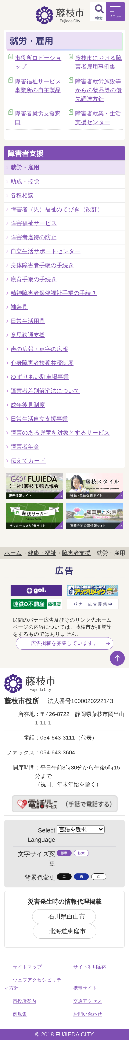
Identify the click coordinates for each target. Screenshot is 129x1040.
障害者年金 (25, 446)
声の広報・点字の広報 (39, 349)
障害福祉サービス (34, 223)
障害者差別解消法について (45, 390)
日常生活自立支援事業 (39, 418)
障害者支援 (25, 153)
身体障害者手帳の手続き (42, 265)
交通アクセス (87, 1001)
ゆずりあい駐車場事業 (40, 376)
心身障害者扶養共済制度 (42, 362)
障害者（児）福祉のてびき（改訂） (57, 209)
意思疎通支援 (28, 335)
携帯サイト (85, 988)
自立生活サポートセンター (45, 251)
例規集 (20, 1014)
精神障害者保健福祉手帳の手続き (54, 293)
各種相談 (22, 195)
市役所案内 (24, 1001)
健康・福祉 (42, 553)
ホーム (13, 553)
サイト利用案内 (90, 967)
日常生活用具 (28, 321)
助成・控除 (25, 181)
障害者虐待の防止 (34, 237)
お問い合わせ (87, 1014)
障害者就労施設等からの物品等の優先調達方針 (98, 90)
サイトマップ (27, 967)
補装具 (19, 307)
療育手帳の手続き (34, 279)
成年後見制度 (28, 404)
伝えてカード (28, 460)
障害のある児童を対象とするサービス (60, 432)
